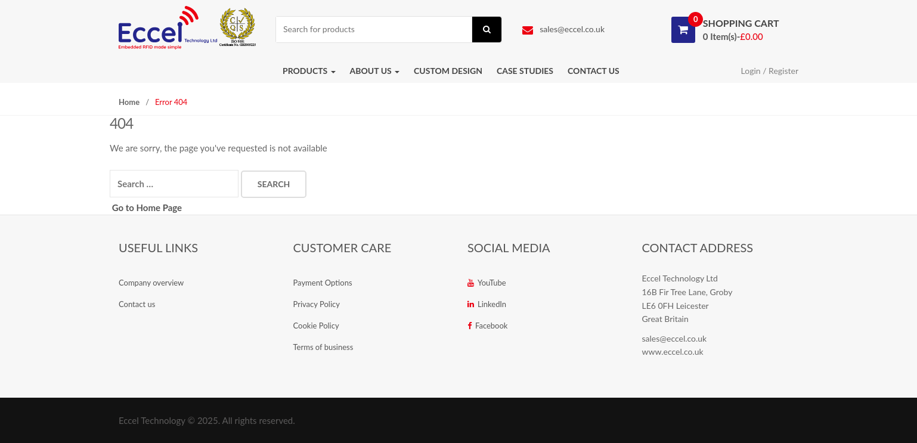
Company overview (151, 282)
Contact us (593, 71)
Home (129, 102)
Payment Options (322, 282)
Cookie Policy (316, 325)
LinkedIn (486, 304)
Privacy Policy (316, 304)
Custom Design (448, 71)
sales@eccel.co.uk (563, 29)
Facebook (487, 325)
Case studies (525, 71)
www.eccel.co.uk (673, 351)
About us (375, 71)
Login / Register (769, 71)
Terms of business (323, 347)
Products (309, 71)
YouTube (486, 282)
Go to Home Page (146, 207)
